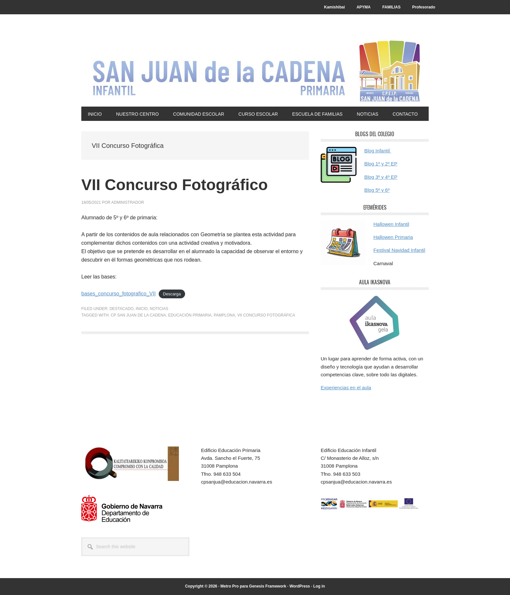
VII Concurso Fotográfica (266, 315)
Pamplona (224, 315)
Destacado (122, 308)
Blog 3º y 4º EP (380, 177)
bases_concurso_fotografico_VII (118, 293)
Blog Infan (375, 150)
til (388, 150)
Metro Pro (230, 586)
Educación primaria (189, 315)
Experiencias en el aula (346, 387)
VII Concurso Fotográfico (174, 184)
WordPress (299, 586)
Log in (319, 586)
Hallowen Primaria (393, 237)
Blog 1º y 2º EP (380, 163)
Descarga (172, 293)
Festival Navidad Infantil (399, 250)
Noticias (159, 308)
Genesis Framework (267, 586)
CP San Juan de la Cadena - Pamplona (255, 68)
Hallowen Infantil (391, 224)
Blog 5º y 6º (377, 190)
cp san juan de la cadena (138, 315)
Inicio (142, 308)
